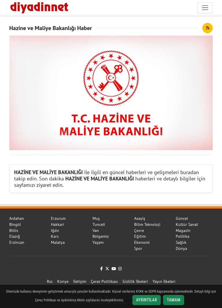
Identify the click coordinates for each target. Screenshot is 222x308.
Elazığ (14, 236)
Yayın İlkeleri (164, 281)
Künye (63, 281)
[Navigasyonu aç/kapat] (205, 7)
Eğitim (140, 236)
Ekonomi (142, 242)
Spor (138, 248)
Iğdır (55, 230)
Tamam (173, 300)
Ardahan (16, 218)
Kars (55, 236)
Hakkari (57, 224)
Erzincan (16, 242)
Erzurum (58, 218)
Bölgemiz (100, 236)
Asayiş (139, 218)
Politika (182, 236)
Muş (96, 218)
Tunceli (98, 224)
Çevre (139, 230)
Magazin (183, 230)
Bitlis (13, 230)
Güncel (182, 218)
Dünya (181, 248)
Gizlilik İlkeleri (135, 281)
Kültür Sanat (187, 224)
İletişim (79, 281)
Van (95, 230)
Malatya (58, 242)
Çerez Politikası (104, 281)
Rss (50, 281)
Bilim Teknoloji (147, 224)
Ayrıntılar (146, 300)
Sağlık (181, 242)
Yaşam (97, 242)
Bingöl (15, 224)
